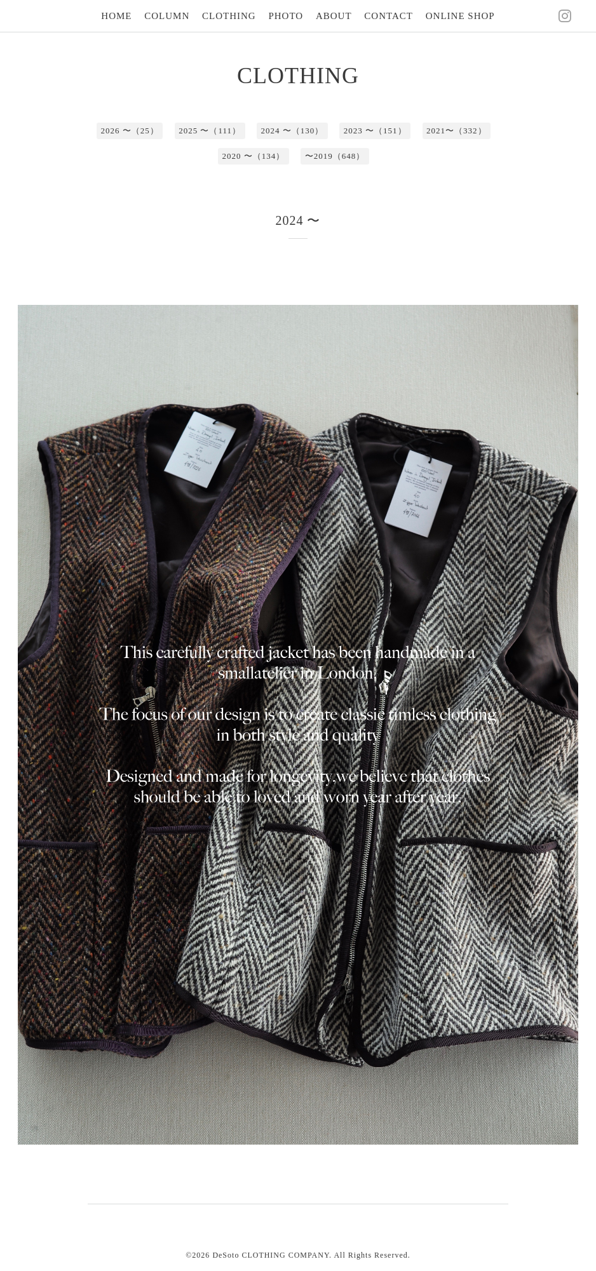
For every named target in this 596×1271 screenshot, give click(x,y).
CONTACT (388, 16)
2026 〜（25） (129, 130)
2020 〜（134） (253, 156)
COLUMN (166, 16)
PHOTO (285, 16)
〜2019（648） (335, 156)
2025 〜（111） (210, 130)
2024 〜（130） (292, 130)
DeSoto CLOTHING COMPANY (270, 1255)
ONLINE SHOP (460, 16)
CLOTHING (229, 16)
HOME (116, 16)
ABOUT (334, 16)
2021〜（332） (456, 130)
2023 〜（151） (375, 130)
